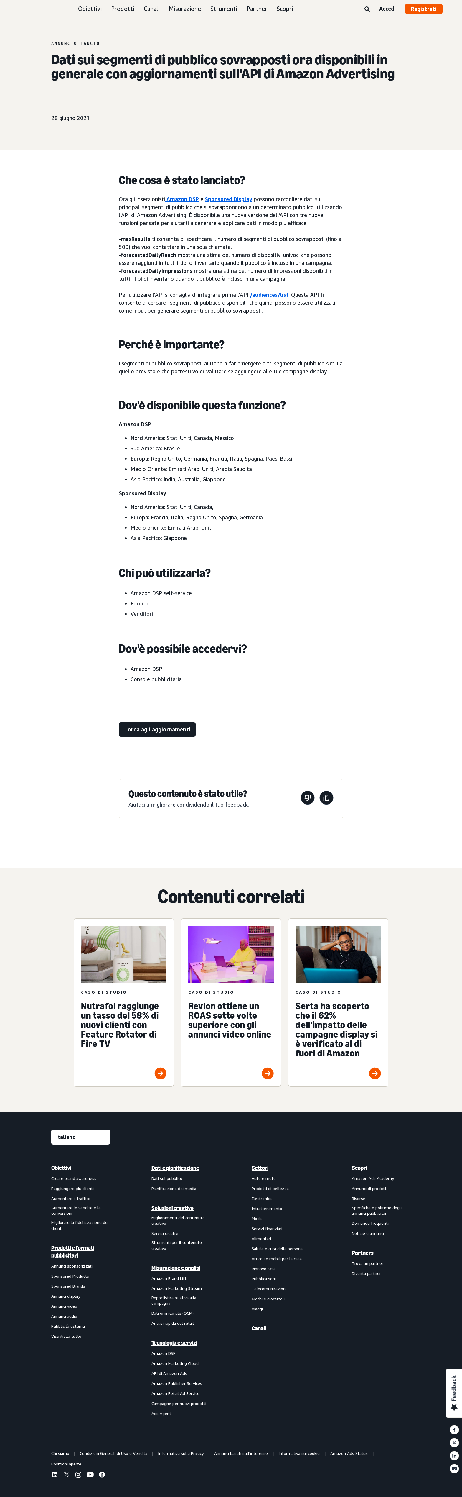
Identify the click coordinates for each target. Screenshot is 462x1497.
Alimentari (261, 1238)
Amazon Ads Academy (373, 1178)
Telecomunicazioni (269, 1288)
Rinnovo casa (263, 1268)
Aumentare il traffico (70, 1198)
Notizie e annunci (368, 1233)
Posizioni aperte (66, 1463)
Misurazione (185, 8)
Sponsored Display (228, 199)
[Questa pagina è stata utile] (326, 799)
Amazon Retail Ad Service (175, 1393)
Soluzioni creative (172, 1208)
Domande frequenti (370, 1223)
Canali (151, 8)
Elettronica (262, 1198)
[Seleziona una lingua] (80, 1137)
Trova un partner (367, 1263)
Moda (257, 1218)
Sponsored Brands (68, 1285)
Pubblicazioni (264, 1278)
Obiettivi (90, 8)
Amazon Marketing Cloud (175, 1363)
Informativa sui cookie (299, 1453)
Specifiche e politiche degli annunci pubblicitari (377, 1210)
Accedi (387, 8)
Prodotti (122, 8)
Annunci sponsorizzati (72, 1265)
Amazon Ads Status (349, 1453)
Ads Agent (161, 1413)
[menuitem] (80, 1290)
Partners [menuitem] (363, 1252)
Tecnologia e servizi (174, 1342)
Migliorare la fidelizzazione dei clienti (79, 1225)
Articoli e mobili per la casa (277, 1258)
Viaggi (257, 1308)
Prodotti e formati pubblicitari (72, 1251)
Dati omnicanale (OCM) (172, 1313)
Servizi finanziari (267, 1228)
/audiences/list (269, 294)
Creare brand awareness (73, 1178)
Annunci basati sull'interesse (241, 1453)
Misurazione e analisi (175, 1267)
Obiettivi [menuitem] (61, 1167)
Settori (260, 1167)
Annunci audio (64, 1316)
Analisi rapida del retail (172, 1323)
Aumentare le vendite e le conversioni (76, 1210)
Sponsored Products (70, 1275)
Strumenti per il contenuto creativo (176, 1245)
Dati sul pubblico (166, 1178)
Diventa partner (366, 1273)
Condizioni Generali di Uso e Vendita (113, 1453)
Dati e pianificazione (175, 1167)
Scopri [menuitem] (359, 1167)
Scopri (285, 8)
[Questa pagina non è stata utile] (308, 799)
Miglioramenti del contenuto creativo (178, 1220)
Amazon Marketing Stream (176, 1288)
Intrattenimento (267, 1208)
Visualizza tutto (66, 1336)
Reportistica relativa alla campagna (173, 1300)
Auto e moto (264, 1178)
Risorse (358, 1198)
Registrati (424, 9)
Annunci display (65, 1296)
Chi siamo (60, 1453)
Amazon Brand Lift (169, 1278)
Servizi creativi (164, 1233)
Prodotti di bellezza (270, 1188)
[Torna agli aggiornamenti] (157, 729)
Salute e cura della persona (277, 1248)
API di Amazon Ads (169, 1373)
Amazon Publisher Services (176, 1383)
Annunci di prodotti (369, 1188)
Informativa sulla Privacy (181, 1453)
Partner (257, 8)
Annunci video (64, 1306)
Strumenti (223, 8)
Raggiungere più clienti (72, 1188)
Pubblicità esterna (68, 1326)
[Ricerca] (367, 9)
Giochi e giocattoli (268, 1298)
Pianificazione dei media (173, 1188)
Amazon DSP (182, 199)
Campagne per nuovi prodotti (178, 1403)
